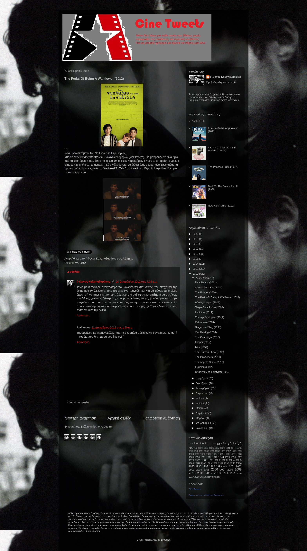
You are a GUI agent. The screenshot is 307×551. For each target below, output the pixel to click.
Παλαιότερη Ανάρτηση (161, 418)
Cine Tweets (194, 489)
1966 (226, 454)
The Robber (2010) (206, 292)
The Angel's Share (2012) (209, 362)
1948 (196, 451)
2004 (199, 469)
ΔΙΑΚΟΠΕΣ (198, 121)
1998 (212, 466)
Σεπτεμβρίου (203, 388)
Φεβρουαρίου (204, 422)
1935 (206, 448)
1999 (219, 466)
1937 (217, 448)
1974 (221, 457)
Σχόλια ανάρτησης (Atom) (96, 426)
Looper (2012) (203, 342)
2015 (196, 258)
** (192, 444)
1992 (226, 463)
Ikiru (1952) (201, 347)
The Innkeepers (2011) (208, 356)
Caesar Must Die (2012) (208, 287)
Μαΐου (199, 408)
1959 (239, 451)
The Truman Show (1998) (209, 352)
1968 (239, 454)
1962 (202, 454)
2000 (225, 466)
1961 (197, 454)
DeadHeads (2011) (206, 282)
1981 (211, 460)
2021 (202, 477)
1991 (220, 463)
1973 (214, 457)
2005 (206, 469)
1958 (233, 451)
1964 (214, 454)
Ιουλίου (200, 398)
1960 (191, 454)
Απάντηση (83, 315)
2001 (232, 466)
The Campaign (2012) (207, 337)
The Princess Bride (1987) (222, 166)
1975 (227, 457)
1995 (191, 466)
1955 (217, 451)
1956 (223, 451)
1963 (208, 454)
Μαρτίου (201, 418)
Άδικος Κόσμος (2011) (207, 302)
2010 (192, 473)
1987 (197, 463)
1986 (191, 463)
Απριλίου (201, 413)
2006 (214, 469)
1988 (203, 463)
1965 (220, 454)
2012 (83, 262)
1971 (203, 457)
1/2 (195, 448)
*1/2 (191, 447)
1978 (191, 460)
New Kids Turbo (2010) (221, 205)
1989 (209, 463)
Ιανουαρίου (202, 428)
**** (203, 443)
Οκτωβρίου (202, 383)
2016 (196, 253)
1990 (215, 463)
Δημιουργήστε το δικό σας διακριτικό (206, 495)
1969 (191, 457)
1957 (228, 451)
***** (210, 444)
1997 (205, 466)
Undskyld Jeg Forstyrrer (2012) (212, 371)
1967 (233, 454)
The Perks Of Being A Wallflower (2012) (217, 297)
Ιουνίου (200, 403)
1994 (239, 463)
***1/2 (226, 443)
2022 (196, 233)
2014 (196, 263)
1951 (201, 451)
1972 (208, 457)
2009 (238, 469)
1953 (212, 451)
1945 (239, 448)
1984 (232, 460)
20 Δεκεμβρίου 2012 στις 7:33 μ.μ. (136, 281)
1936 (211, 448)
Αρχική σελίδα (119, 418)
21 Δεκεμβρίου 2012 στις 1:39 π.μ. (112, 327)
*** (76, 262)
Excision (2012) (204, 367)
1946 (191, 451)
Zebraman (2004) (205, 322)
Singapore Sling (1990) (208, 327)
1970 (197, 457)
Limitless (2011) (204, 312)
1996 (198, 466)
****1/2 (216, 444)
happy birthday (212, 476)
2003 (191, 469)
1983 (225, 460)
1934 (200, 448)
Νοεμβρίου (202, 378)
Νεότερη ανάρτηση (80, 418)
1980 (204, 460)
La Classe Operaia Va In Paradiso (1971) (222, 149)
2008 (230, 469)
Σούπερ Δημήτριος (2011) (209, 317)
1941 (228, 448)
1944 (233, 448)
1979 (197, 460)
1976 (233, 457)
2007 (223, 469)
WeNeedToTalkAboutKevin (121, 168)
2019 (196, 239)
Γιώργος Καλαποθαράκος (101, 258)
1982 (218, 460)
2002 (239, 466)
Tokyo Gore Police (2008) (209, 307)
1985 (239, 460)
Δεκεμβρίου (202, 278)
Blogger (165, 539)
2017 (196, 248)
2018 (196, 243)
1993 (232, 463)
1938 (222, 448)
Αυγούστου (202, 393)
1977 (239, 457)
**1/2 (237, 443)
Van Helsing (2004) (206, 332)
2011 (200, 473)
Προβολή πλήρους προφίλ (221, 82)
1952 (206, 451)
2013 (196, 268)
